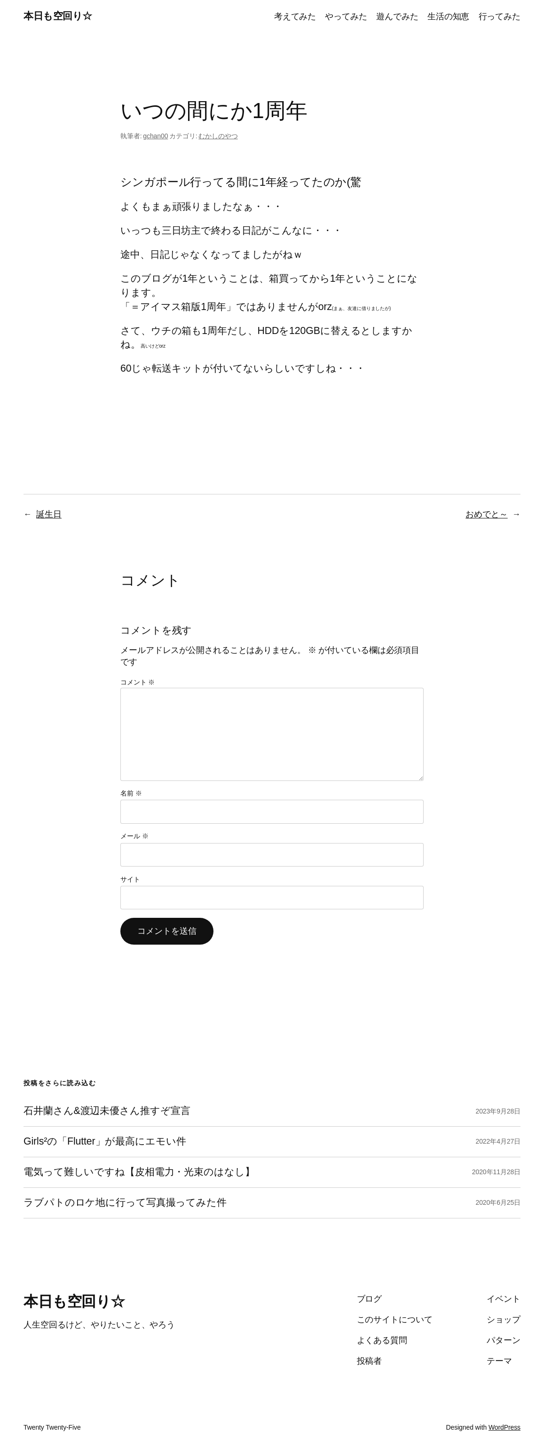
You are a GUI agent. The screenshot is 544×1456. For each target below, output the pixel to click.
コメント (137, 682)
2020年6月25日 (497, 1202)
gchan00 (155, 136)
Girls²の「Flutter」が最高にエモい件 (105, 1141)
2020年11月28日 (496, 1172)
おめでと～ (486, 514)
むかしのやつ (217, 136)
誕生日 (49, 514)
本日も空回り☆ (58, 16)
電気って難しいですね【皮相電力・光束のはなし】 (139, 1172)
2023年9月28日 (497, 1111)
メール (134, 836)
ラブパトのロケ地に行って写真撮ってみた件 (125, 1202)
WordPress (504, 1427)
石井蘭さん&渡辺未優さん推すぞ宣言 (107, 1111)
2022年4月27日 (497, 1141)
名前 (131, 793)
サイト (130, 879)
